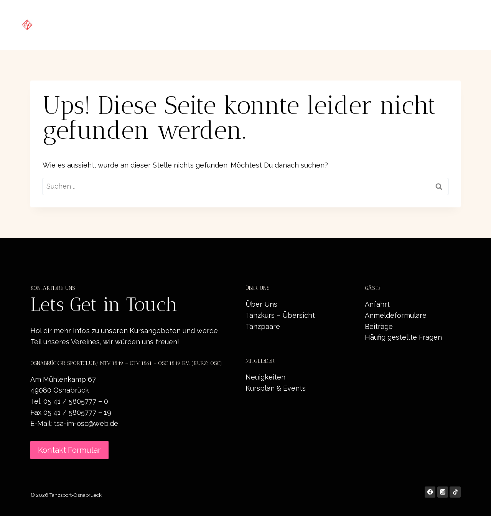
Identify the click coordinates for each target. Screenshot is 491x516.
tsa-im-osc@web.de (86, 423)
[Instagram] (442, 492)
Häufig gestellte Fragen (403, 337)
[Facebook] (430, 492)
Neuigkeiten (360, 25)
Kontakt (453, 25)
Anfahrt (377, 304)
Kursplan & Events (276, 388)
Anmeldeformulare (396, 315)
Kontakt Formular (69, 450)
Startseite (222, 25)
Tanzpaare (263, 326)
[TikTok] (455, 492)
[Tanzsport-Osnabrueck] (87, 25)
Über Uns (261, 304)
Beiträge (379, 326)
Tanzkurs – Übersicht (280, 315)
